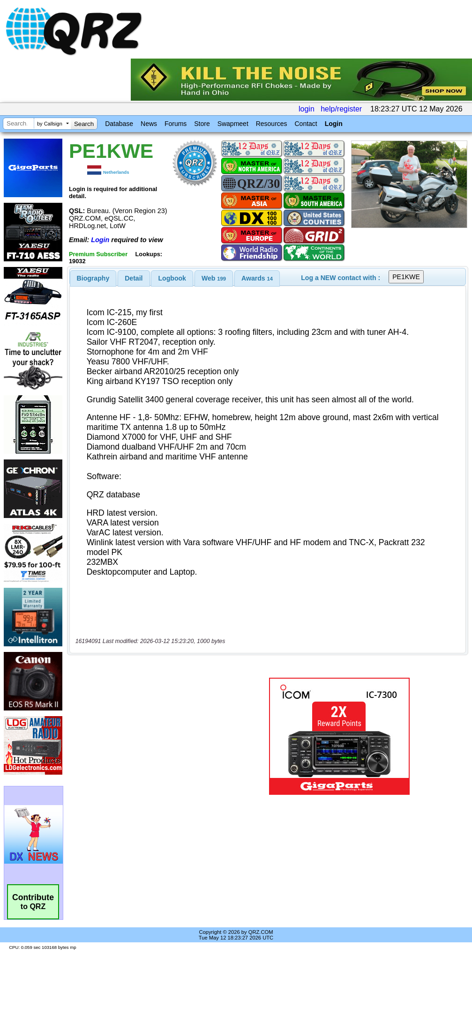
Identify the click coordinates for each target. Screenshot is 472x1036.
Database (119, 123)
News (149, 123)
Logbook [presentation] (172, 278)
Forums (176, 123)
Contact (305, 123)
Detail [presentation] (133, 278)
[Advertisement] (146, 736)
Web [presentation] (214, 278)
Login (334, 123)
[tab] (93, 278)
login (307, 109)
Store (202, 123)
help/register (341, 109)
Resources (271, 123)
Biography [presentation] (93, 278)
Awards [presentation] (257, 278)
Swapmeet (232, 123)
